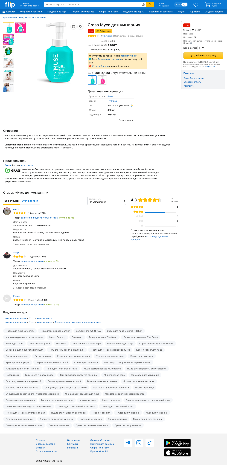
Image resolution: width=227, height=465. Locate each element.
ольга (16, 209)
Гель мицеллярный (39, 343)
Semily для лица (14, 343)
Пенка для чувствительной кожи (111, 387)
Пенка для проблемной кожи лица (76, 406)
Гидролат (61, 343)
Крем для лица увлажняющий (73, 356)
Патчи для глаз (43, 356)
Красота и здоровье (13, 17)
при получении (129, 55)
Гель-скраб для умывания (145, 375)
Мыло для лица (88, 400)
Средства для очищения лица (92, 425)
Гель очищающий (117, 419)
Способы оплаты (192, 81)
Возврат (40, 447)
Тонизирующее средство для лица (79, 375)
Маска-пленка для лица (120, 343)
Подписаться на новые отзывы (128, 36)
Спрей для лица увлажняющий (156, 343)
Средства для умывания (128, 425)
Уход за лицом (39, 17)
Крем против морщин (17, 362)
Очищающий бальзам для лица (82, 393)
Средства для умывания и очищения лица (78, 322)
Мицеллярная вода (114, 375)
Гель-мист (77, 337)
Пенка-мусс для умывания (20, 400)
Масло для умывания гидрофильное (110, 349)
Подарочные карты (133, 11)
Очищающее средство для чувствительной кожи (32, 393)
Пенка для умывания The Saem (140, 337)
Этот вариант (30, 200)
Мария (16, 296)
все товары (27, 165)
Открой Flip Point (108, 11)
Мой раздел (164, 6)
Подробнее (210, 66)
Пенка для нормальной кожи (62, 368)
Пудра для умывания (128, 412)
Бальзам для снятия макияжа (57, 400)
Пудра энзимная (101, 412)
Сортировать (95, 199)
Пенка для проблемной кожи (117, 406)
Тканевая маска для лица (110, 356)
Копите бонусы (100, 66)
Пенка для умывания (141, 356)
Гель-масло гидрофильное (39, 375)
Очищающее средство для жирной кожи (148, 400)
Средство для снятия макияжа (56, 419)
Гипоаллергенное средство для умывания (28, 406)
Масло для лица (111, 400)
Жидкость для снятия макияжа (23, 368)
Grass (110, 96)
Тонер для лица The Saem (103, 337)
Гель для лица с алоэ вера (87, 343)
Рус (184, 4)
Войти (162, 4)
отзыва (108, 36)
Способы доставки (193, 78)
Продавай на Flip (56, 11)
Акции (181, 11)
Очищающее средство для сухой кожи (66, 387)
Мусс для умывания (157, 412)
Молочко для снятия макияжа (22, 387)
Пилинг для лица (144, 387)
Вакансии (72, 447)
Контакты (188, 85)
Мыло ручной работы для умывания (146, 368)
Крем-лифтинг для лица (149, 349)
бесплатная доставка (109, 59)
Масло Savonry (57, 337)
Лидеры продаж (214, 11)
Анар (16, 252)
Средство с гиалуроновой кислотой (125, 393)
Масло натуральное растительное (24, 337)
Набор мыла (12, 375)
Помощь (40, 440)
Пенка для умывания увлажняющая (25, 412)
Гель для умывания (59, 425)
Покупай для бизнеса (82, 11)
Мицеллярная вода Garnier (55, 330)
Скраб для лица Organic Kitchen (124, 330)
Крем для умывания (91, 419)
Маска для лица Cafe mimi (20, 330)
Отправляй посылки (31, 11)
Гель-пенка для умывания (20, 419)
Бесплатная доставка (161, 11)
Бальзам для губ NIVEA (88, 330)
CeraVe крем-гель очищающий (64, 381)
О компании (73, 440)
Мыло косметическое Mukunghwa (102, 368)
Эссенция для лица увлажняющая (24, 349)
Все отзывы (11, 200)
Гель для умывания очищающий (66, 349)
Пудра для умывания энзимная (68, 412)
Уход (27, 17)
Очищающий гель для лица (148, 419)
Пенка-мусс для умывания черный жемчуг (127, 362)
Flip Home (195, 11)
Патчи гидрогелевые (17, 356)
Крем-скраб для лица (86, 362)
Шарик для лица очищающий (52, 362)
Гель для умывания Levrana (102, 381)
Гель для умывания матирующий (23, 381)
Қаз (178, 4)
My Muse (112, 100)
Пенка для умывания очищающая (24, 425)
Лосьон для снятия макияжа (138, 381)
